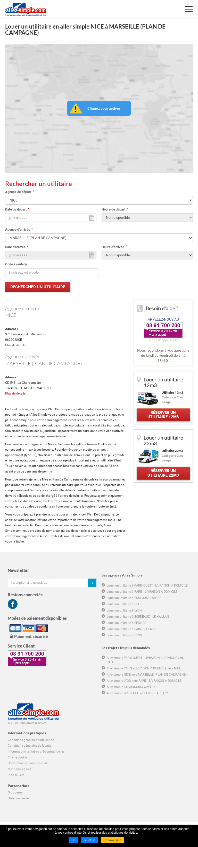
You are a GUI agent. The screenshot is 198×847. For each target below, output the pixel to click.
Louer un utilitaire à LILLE (124, 604)
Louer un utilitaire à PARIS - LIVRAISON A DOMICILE (142, 591)
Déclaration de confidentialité (28, 763)
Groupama (15, 792)
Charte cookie (17, 757)
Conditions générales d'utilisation (31, 740)
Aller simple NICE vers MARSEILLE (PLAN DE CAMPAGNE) (147, 674)
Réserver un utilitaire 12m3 (163, 414)
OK (73, 840)
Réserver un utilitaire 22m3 (163, 472)
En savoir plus (112, 840)
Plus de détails (15, 345)
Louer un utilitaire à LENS (124, 635)
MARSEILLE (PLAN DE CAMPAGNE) (43, 363)
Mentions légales (19, 769)
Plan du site (16, 775)
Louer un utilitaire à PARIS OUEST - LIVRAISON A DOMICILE (147, 585)
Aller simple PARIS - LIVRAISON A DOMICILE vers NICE (144, 668)
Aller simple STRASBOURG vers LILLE (132, 687)
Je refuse (89, 840)
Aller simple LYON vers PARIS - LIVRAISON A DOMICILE (144, 681)
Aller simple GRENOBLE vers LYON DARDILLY (137, 693)
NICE (10, 315)
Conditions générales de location (30, 745)
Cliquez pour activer (103, 108)
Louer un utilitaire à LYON (124, 610)
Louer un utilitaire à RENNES (126, 623)
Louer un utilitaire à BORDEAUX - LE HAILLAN (138, 616)
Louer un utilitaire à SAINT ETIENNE (131, 629)
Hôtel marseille (18, 798)
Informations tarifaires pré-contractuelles (36, 751)
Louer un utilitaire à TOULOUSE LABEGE (134, 598)
